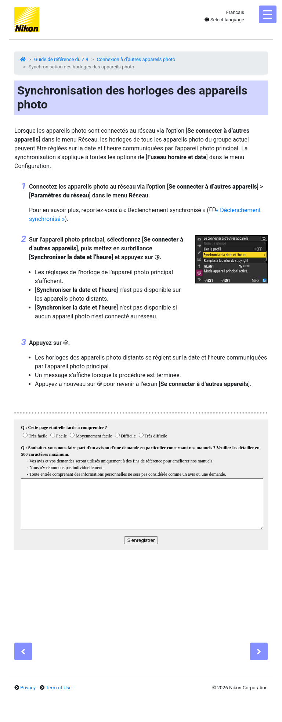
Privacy (28, 687)
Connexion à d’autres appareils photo (136, 59)
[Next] (259, 651)
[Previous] (23, 651)
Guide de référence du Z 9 (61, 59)
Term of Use (59, 687)
